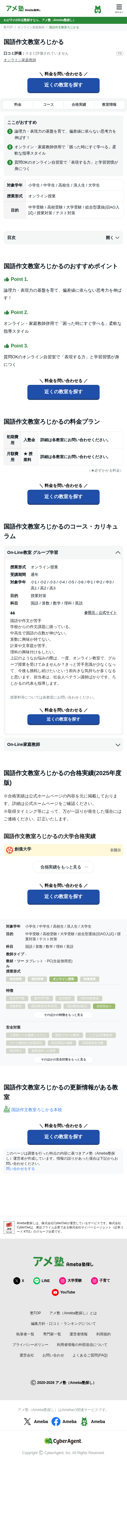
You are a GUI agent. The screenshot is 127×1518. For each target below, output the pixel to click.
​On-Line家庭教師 (64, 745)
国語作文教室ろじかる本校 (36, 1109)
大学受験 (70, 1280)
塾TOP (8, 27)
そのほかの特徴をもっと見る (63, 1015)
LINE (41, 1280)
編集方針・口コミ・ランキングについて (63, 1324)
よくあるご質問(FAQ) (90, 1355)
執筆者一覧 (25, 1334)
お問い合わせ (53, 1355)
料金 (17, 104)
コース (48, 104)
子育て (100, 1280)
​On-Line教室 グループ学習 (64, 553)
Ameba (35, 1421)
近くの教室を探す (63, 84)
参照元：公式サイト (100, 613)
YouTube (63, 1292)
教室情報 (109, 104)
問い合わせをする (20, 1169)
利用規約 (103, 1334)
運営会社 (27, 1355)
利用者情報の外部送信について (82, 1345)
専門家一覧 (52, 1334)
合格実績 (79, 104)
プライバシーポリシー (30, 1345)
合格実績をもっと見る (60, 867)
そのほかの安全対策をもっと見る (63, 1059)
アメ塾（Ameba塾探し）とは (73, 1313)
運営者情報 (79, 1334)
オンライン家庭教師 (31, 27)
